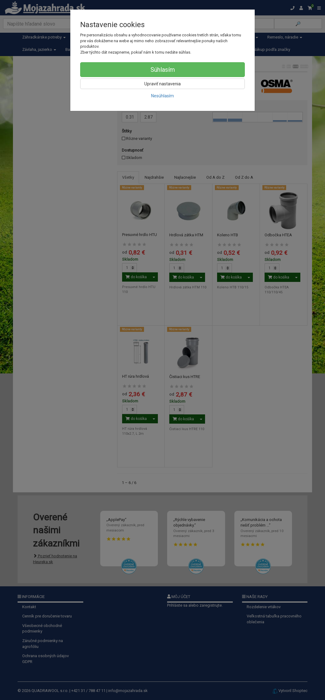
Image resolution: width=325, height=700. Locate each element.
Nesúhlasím (162, 95)
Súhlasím (162, 69)
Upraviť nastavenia (162, 83)
